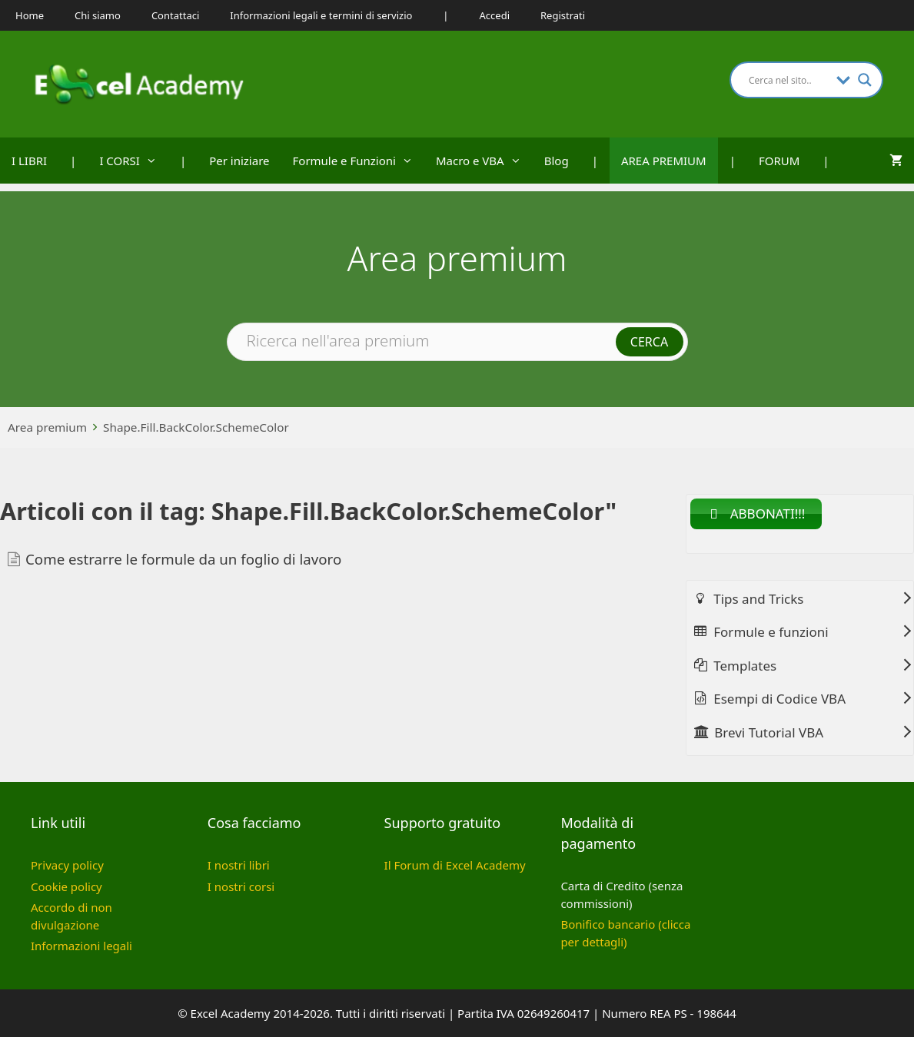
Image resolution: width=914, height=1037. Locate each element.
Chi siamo (98, 15)
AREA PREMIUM (663, 160)
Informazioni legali (81, 945)
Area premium (47, 427)
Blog (556, 160)
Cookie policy (66, 886)
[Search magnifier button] (865, 80)
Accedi (495, 15)
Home (29, 15)
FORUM (779, 160)
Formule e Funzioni (358, 160)
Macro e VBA (484, 160)
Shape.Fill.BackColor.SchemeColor (196, 427)
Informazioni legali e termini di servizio (321, 15)
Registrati (562, 15)
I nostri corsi (241, 886)
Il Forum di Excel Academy (455, 865)
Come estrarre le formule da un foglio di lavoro (183, 558)
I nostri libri (239, 865)
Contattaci (175, 15)
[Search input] (789, 80)
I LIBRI (29, 160)
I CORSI (133, 160)
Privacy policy (67, 865)
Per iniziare (239, 160)
